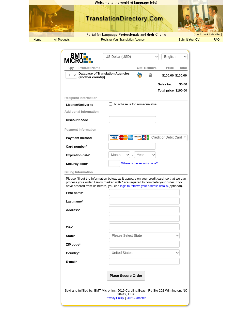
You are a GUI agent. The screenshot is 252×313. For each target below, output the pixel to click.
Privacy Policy (115, 298)
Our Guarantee (136, 298)
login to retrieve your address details (144, 186)
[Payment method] (148, 137)
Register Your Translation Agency (123, 39)
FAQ (217, 39)
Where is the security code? (139, 163)
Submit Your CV (189, 39)
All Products (62, 39)
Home (37, 39)
